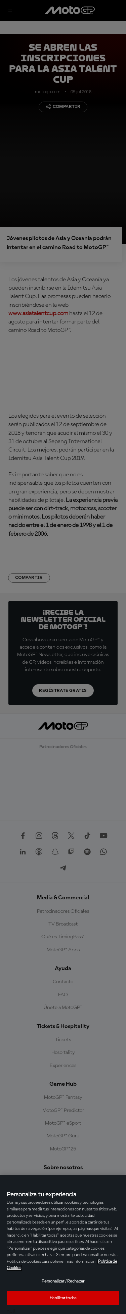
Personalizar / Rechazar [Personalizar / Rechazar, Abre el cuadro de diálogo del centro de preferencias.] (63, 1281)
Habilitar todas (63, 1298)
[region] (63, 1244)
